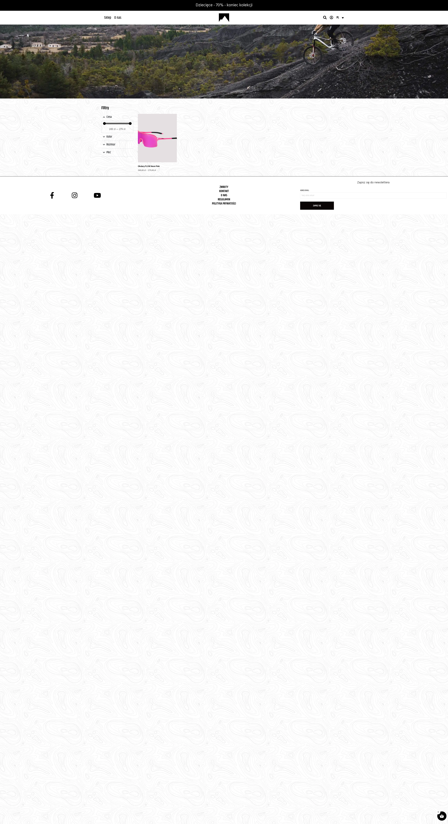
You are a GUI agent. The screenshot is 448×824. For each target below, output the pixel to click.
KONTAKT (224, 191)
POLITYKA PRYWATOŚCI (224, 204)
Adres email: (373, 194)
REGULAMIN (224, 199)
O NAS (224, 195)
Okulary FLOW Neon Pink (149, 166)
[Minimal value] (117, 123)
